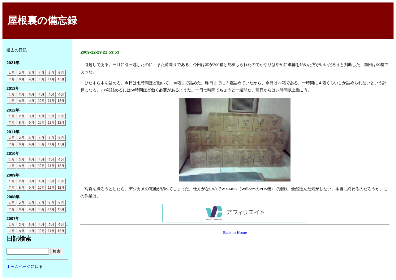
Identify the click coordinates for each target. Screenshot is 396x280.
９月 (31, 122)
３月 (31, 72)
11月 (51, 122)
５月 (51, 116)
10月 (41, 122)
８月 (21, 122)
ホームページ (18, 266)
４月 (41, 116)
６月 (61, 116)
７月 (11, 101)
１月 (11, 94)
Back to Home (235, 232)
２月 (21, 72)
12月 (61, 79)
